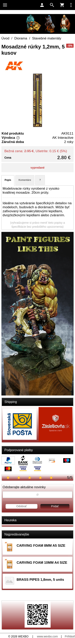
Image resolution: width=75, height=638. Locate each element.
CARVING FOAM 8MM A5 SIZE (41, 545)
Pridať (55, 506)
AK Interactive (62, 138)
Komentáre (25, 180)
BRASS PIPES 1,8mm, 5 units (40, 580)
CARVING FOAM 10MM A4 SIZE (42, 563)
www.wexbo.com (47, 636)
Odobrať (21, 506)
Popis (8, 180)
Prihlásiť (70, 636)
